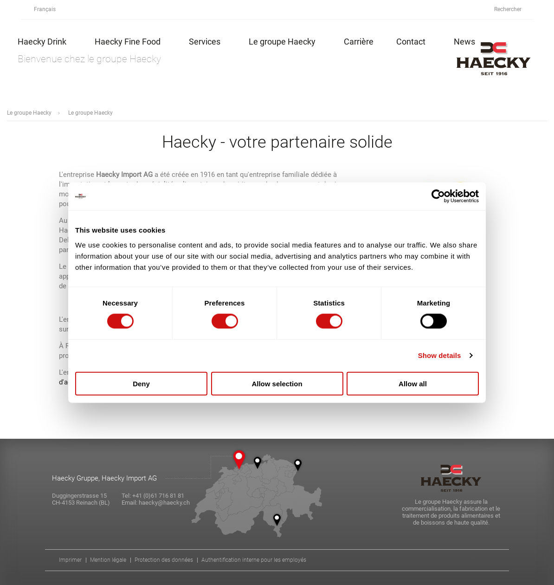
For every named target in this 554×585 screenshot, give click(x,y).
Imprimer (70, 560)
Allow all (413, 383)
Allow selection (276, 383)
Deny (141, 383)
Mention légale (108, 560)
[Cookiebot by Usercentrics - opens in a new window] (438, 196)
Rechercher (513, 9)
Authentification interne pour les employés (253, 560)
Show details (439, 355)
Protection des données (164, 560)
